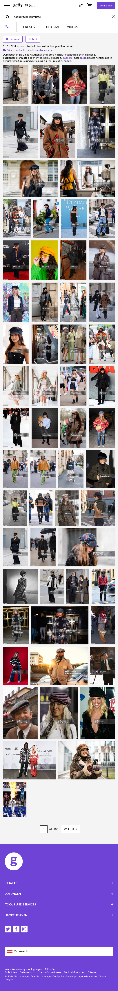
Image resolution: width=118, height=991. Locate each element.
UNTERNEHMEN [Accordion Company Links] (59, 915)
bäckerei (12, 39)
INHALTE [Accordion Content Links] (59, 883)
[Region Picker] (59, 951)
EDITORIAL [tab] (52, 27)
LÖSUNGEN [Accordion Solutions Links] (59, 893)
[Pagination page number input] (44, 829)
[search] (9, 16)
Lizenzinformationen (49, 972)
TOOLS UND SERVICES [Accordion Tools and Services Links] (59, 904)
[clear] (115, 16)
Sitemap (92, 972)
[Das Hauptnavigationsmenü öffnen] (7, 5)
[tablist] (50, 26)
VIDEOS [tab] (72, 27)
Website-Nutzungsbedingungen (23, 969)
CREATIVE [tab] (30, 27)
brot (33, 39)
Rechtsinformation (74, 972)
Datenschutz (27, 972)
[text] (62, 17)
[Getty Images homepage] (24, 5)
